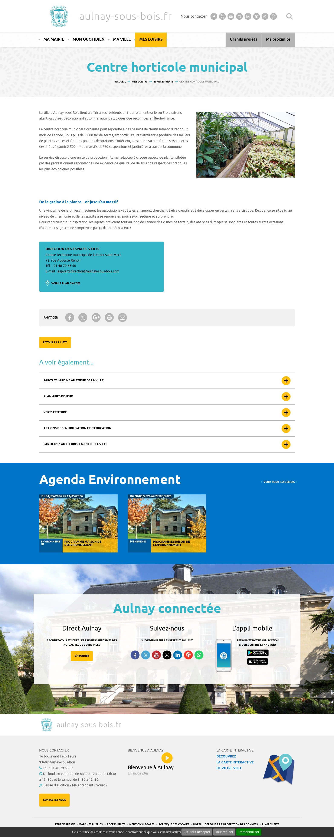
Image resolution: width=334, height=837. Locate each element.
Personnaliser (248, 832)
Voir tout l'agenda (279, 482)
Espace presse (65, 824)
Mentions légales (141, 824)
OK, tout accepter (197, 832)
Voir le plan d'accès (65, 283)
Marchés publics (91, 824)
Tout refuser (224, 832)
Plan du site (270, 824)
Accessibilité (116, 824)
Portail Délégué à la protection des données (225, 824)
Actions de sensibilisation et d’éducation (77, 428)
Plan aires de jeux (58, 396)
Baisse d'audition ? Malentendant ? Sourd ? (75, 785)
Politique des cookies (173, 824)
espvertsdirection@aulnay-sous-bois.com (88, 271)
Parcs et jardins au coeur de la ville (73, 381)
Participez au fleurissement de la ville (75, 444)
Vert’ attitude (55, 412)
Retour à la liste (55, 342)
